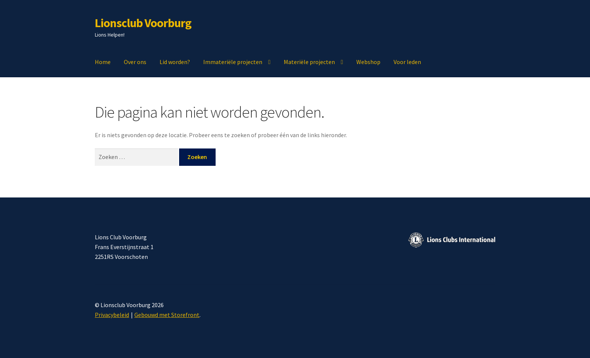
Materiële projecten (309, 62)
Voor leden (407, 62)
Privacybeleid (112, 314)
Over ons (135, 62)
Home (103, 62)
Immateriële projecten (232, 62)
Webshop (368, 62)
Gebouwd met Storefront (166, 314)
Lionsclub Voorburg (143, 23)
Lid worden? (175, 62)
